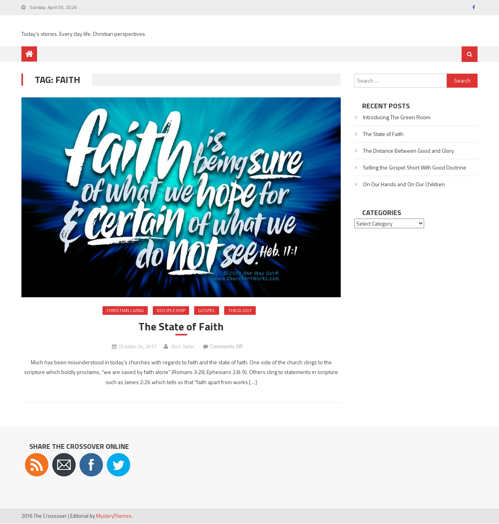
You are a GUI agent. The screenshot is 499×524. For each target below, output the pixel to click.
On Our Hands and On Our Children (404, 184)
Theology (240, 310)
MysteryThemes (113, 516)
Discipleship (171, 310)
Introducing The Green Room (396, 117)
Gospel (206, 310)
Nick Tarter (182, 346)
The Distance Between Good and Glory (408, 150)
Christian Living (125, 310)
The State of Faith (181, 326)
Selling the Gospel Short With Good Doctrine (414, 167)
